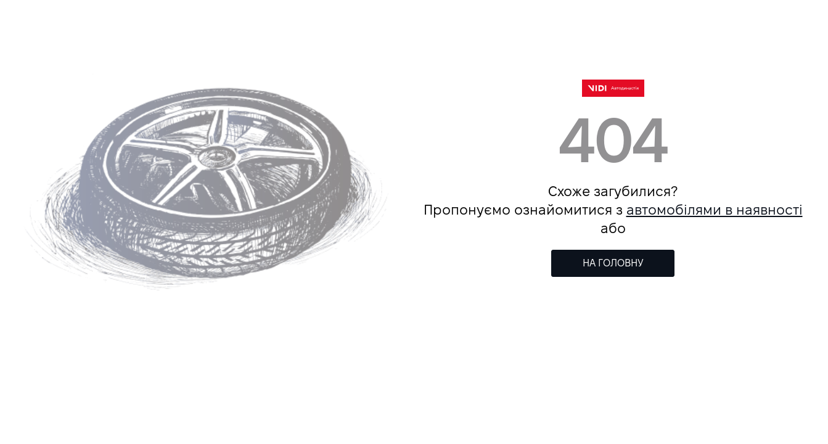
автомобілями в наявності (714, 209)
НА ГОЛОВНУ (613, 263)
